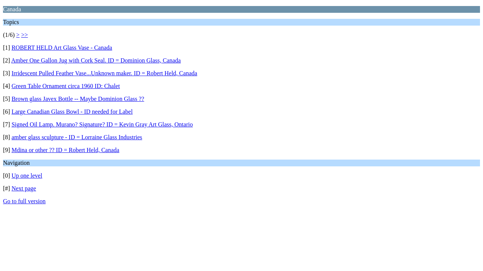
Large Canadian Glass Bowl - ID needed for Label (72, 111)
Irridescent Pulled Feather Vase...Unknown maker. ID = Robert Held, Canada (104, 73)
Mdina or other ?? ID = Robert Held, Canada (66, 150)
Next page (24, 188)
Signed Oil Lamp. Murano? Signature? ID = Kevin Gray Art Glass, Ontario (102, 124)
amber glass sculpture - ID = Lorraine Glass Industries (77, 137)
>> (24, 35)
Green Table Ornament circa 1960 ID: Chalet (66, 86)
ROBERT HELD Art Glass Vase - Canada (62, 47)
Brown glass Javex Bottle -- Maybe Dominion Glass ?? (78, 99)
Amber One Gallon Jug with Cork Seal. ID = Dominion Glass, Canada (96, 60)
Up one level (27, 175)
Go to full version (24, 201)
